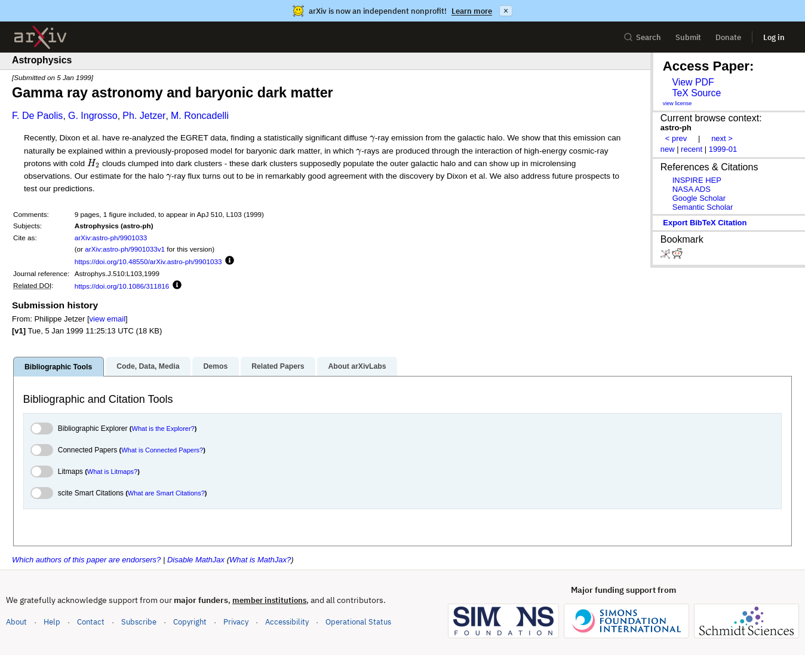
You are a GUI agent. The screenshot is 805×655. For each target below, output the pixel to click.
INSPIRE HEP (696, 180)
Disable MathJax (196, 559)
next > (722, 138)
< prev (676, 138)
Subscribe (138, 622)
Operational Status (358, 621)
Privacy (235, 622)
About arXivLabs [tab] (357, 366)
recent (691, 149)
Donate (728, 37)
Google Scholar (699, 198)
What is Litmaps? (112, 471)
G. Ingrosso (93, 116)
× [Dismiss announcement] (505, 11)
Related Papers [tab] (277, 366)
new (667, 149)
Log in (774, 37)
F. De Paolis (37, 116)
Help (52, 622)
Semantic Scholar (702, 207)
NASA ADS (691, 189)
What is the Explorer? (163, 428)
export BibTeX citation (704, 222)
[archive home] (40, 37)
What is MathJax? (260, 559)
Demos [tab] (215, 366)
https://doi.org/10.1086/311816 (122, 286)
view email (107, 318)
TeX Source (696, 93)
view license (677, 103)
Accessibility (287, 622)
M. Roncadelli (200, 116)
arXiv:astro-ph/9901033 (111, 237)
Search (642, 37)
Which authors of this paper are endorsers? (86, 559)
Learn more (471, 11)
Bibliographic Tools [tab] (58, 367)
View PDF (693, 82)
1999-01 (723, 149)
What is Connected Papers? (162, 450)
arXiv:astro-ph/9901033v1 (125, 249)
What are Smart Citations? (166, 493)
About (16, 622)
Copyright (190, 622)
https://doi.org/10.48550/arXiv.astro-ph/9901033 (148, 261)
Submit (688, 37)
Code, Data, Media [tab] (147, 366)
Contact (91, 622)
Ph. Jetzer (143, 116)
